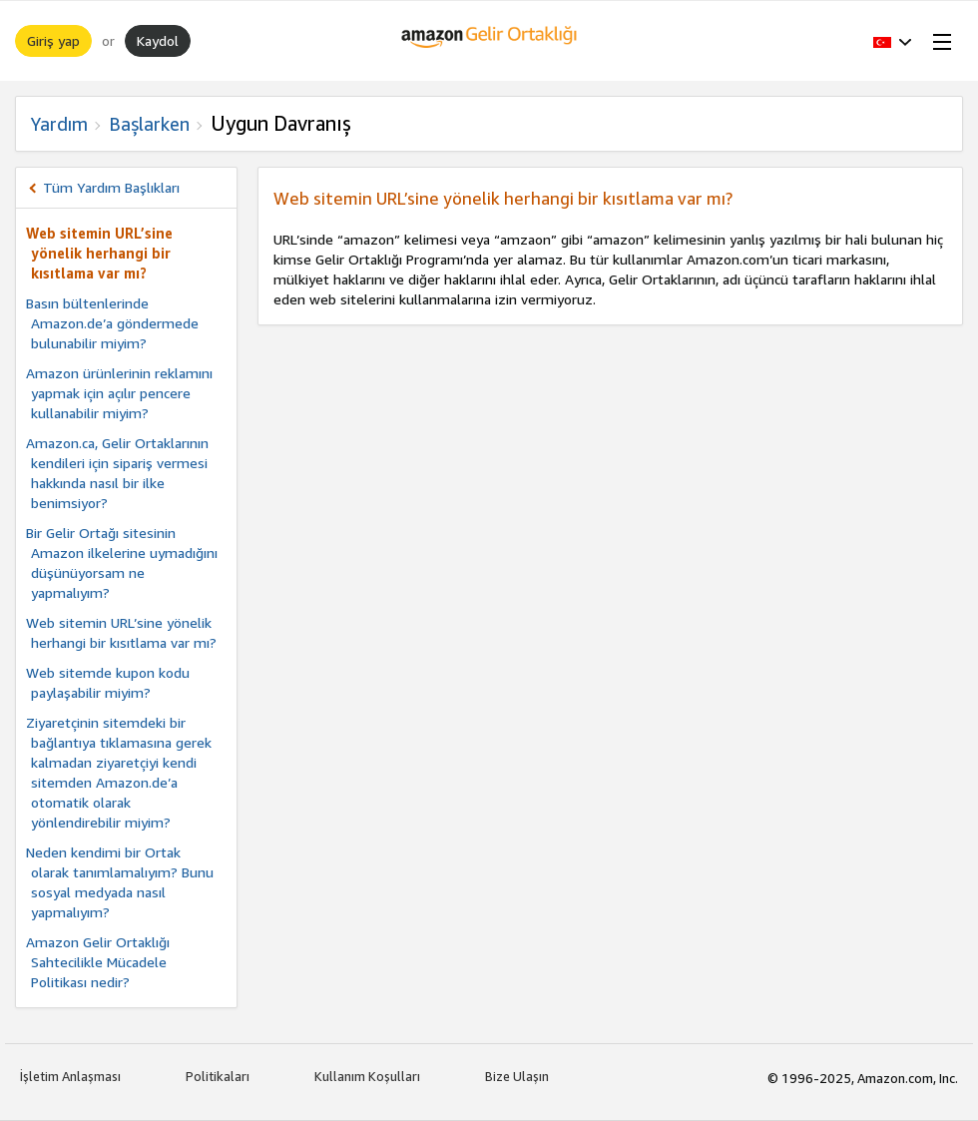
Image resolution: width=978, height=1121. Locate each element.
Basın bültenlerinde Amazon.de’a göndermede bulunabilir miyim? (112, 322)
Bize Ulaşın (517, 1076)
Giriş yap (53, 40)
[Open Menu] (938, 41)
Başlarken (149, 124)
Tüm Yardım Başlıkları (111, 187)
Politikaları (217, 1076)
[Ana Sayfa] (489, 41)
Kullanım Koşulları (367, 1076)
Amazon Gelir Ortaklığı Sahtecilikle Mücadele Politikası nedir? (98, 961)
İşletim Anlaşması (70, 1076)
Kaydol (158, 40)
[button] (892, 41)
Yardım (59, 124)
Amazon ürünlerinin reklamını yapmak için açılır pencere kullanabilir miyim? (119, 392)
